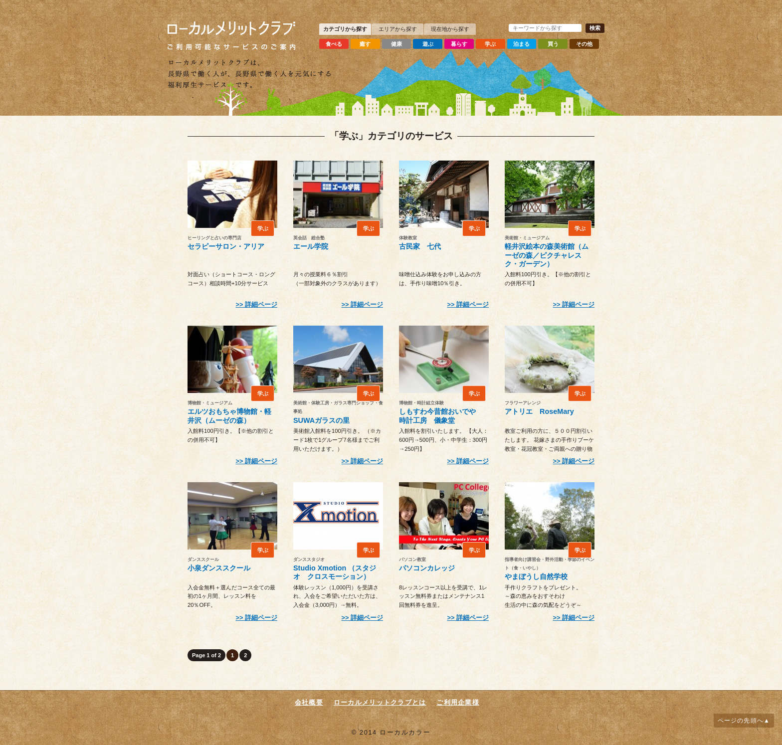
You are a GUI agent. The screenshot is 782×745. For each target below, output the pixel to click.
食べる (334, 43)
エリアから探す (398, 29)
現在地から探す (450, 29)
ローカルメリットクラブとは (380, 702)
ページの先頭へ (741, 720)
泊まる (526, 43)
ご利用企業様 (457, 702)
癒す (366, 43)
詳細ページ (261, 304)
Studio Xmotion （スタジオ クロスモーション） (334, 572)
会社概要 (309, 702)
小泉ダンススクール (219, 568)
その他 (590, 43)
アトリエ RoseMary (539, 411)
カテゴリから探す (345, 29)
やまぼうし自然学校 (536, 576)
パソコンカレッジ (427, 568)
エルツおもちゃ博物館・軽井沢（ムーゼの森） (229, 415)
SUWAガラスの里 (321, 420)
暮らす (462, 43)
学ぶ (493, 43)
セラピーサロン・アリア (226, 246)
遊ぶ (429, 43)
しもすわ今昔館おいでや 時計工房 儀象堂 (441, 415)
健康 (397, 43)
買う (557, 43)
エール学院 (310, 246)
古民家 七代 (420, 246)
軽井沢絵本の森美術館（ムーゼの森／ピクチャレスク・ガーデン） (546, 255)
